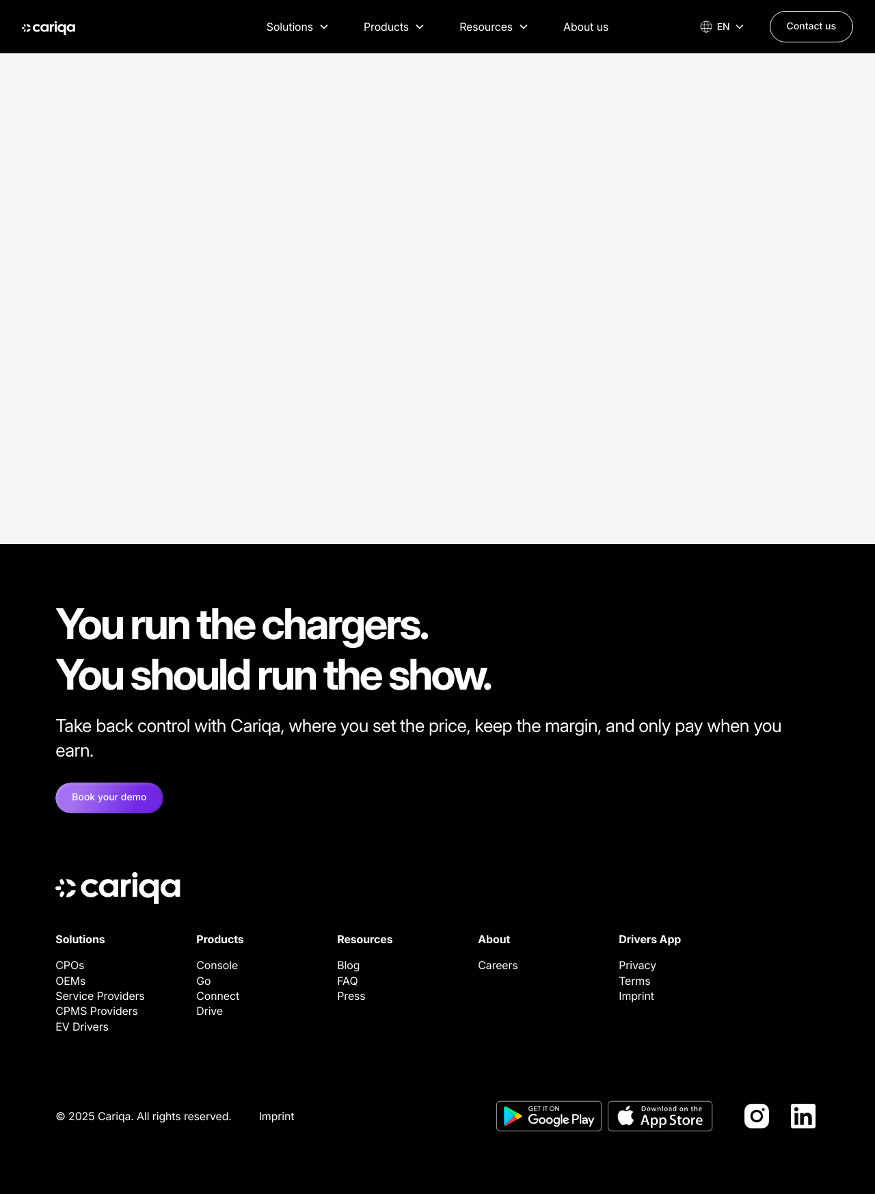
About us (585, 26)
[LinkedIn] (803, 1116)
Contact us (811, 26)
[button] (298, 26)
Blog (348, 965)
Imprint (636, 996)
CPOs (69, 965)
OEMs (70, 981)
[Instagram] (756, 1116)
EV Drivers (82, 1026)
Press (351, 996)
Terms (634, 981)
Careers (497, 965)
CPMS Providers (96, 1011)
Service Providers (99, 996)
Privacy (637, 965)
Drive (209, 1011)
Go (203, 981)
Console (217, 965)
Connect (217, 996)
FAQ (347, 981)
